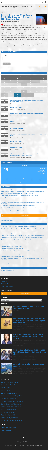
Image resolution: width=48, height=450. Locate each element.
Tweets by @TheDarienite (7, 220)
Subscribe (42, 6)
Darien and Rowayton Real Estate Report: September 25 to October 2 (15, 200)
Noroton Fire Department (9, 398)
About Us (4, 281)
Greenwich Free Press (8, 427)
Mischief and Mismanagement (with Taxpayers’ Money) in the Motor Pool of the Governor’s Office (21, 210)
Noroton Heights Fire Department (12, 401)
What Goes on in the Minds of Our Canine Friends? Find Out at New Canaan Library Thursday (28, 336)
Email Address (7, 56)
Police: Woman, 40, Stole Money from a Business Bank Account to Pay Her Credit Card (18, 226)
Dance (3, 12)
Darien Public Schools (8, 385)
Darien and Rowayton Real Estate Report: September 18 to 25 (13, 246)
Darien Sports (6, 267)
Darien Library (5, 387)
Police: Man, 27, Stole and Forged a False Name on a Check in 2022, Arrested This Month (19, 207)
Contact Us (4, 284)
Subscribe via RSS (16, 215)
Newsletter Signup (7, 286)
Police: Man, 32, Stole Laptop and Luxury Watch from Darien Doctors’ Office (16, 189)
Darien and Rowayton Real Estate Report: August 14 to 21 (13, 197)
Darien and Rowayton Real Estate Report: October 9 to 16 (12, 248)
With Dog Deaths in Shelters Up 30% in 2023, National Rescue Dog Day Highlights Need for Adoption (29, 352)
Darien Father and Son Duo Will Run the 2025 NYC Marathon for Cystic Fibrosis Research (19, 195)
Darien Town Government (9, 382)
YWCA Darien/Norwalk (8, 409)
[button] (42, 2)
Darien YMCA (5, 390)
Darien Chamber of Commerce (11, 404)
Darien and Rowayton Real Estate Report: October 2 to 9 (12, 256)
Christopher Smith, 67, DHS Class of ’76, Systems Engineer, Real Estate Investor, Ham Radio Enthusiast (22, 237)
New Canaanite (6, 430)
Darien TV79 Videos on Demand (11, 420)
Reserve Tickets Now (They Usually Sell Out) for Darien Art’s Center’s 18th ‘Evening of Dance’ (16, 17)
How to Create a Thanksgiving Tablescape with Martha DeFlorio (26, 113)
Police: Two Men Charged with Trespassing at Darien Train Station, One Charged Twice (18, 205)
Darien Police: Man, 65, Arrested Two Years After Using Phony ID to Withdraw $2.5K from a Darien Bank (22, 191)
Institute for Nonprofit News (35, 445)
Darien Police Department (9, 393)
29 (4, 81)
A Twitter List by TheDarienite (8, 264)
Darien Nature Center (8, 412)
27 (4, 94)
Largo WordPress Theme (18, 445)
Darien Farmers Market (16, 107)
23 (24, 91)
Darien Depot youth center (9, 418)
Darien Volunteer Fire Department (12, 396)
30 (11, 81)
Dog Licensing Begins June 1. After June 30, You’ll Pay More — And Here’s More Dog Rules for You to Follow (29, 320)
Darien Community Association (11, 407)
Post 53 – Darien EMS (8, 415)
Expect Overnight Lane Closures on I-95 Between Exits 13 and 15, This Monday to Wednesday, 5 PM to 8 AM (23, 228)
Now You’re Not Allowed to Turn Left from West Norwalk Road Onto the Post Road (18, 231)
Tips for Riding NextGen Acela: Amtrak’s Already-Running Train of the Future (17, 193)
